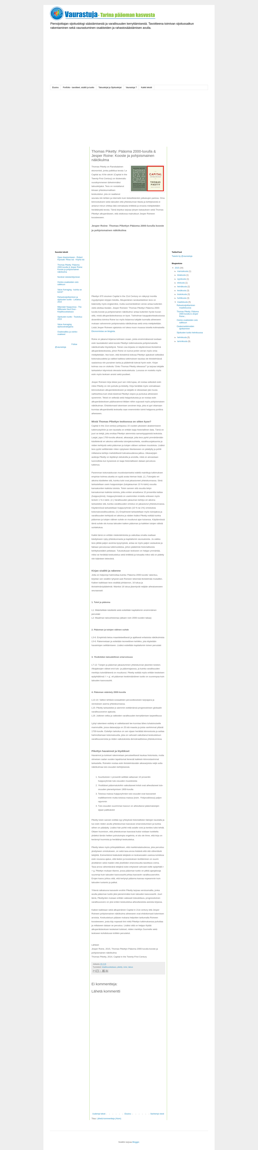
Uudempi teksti (98, 1114)
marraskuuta (183, 271)
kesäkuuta (182, 290)
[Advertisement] (129, 62)
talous (130, 967)
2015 (177, 268)
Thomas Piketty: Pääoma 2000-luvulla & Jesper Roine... (188, 314)
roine (125, 967)
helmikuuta (182, 337)
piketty (119, 967)
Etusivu (55, 87)
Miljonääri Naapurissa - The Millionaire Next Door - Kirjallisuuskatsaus (69, 309)
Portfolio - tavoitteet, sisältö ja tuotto (78, 87)
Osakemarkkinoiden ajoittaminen (185, 327)
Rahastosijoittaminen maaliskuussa (186, 306)
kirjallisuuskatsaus (109, 967)
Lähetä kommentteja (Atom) (109, 1118)
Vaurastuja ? (131, 87)
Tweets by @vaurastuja (182, 256)
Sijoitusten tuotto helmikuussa (190, 332)
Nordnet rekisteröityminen (68, 277)
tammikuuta (182, 341)
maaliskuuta (182, 302)
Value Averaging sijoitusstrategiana (65, 325)
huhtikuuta (182, 298)
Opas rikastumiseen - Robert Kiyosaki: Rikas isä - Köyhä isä (70, 258)
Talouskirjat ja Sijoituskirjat (109, 87)
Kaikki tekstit (146, 87)
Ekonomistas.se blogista (103, 331)
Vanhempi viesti (157, 1114)
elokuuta (181, 283)
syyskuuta (182, 279)
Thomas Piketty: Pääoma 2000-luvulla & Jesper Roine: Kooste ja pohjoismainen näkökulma (70, 268)
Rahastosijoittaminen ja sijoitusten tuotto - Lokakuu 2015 (69, 299)
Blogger (135, 1142)
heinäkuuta (182, 286)
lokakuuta (181, 275)
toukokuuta (182, 294)
